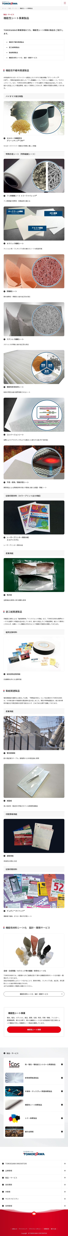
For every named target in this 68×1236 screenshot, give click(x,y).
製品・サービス (11, 1053)
